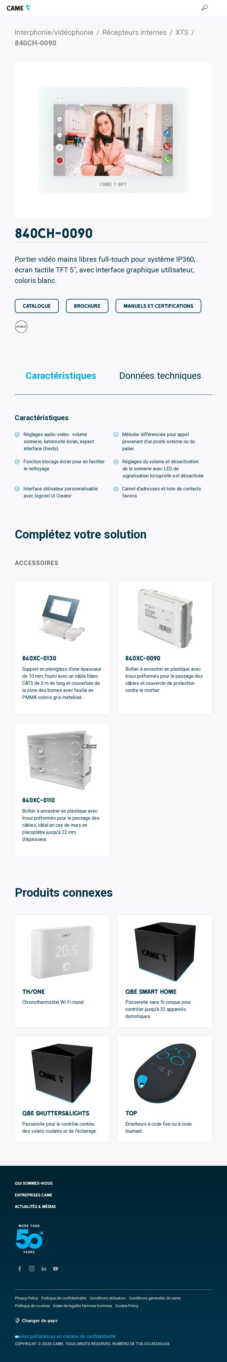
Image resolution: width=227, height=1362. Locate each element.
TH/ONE (33, 991)
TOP (131, 1113)
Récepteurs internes (134, 32)
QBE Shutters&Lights (55, 1113)
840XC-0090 (142, 658)
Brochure (87, 306)
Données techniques (160, 375)
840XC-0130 (39, 658)
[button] (113, 1183)
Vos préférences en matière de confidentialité (65, 1336)
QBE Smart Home (151, 991)
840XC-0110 (38, 800)
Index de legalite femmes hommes (82, 1306)
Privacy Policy (26, 1298)
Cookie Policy (126, 1306)
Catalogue (37, 306)
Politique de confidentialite (63, 1298)
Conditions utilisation (108, 1298)
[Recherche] (204, 7)
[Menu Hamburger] (217, 7)
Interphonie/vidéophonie (54, 32)
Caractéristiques (61, 375)
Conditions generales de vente (155, 1298)
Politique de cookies (32, 1306)
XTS (182, 32)
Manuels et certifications (158, 306)
